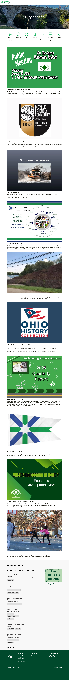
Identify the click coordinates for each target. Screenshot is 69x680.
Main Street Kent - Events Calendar (14, 635)
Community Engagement (13, 592)
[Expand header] (67, 2)
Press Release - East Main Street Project (14, 599)
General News (11, 580)
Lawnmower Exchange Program (13, 575)
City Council (17, 590)
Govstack (60, 667)
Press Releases (11, 603)
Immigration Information (14, 586)
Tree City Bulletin (51, 584)
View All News (10, 647)
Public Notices (18, 603)
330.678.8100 (23, 661)
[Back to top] (34, 672)
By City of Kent (10, 587)
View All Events (29, 577)
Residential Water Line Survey (15, 624)
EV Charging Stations (13, 609)
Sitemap (33, 655)
